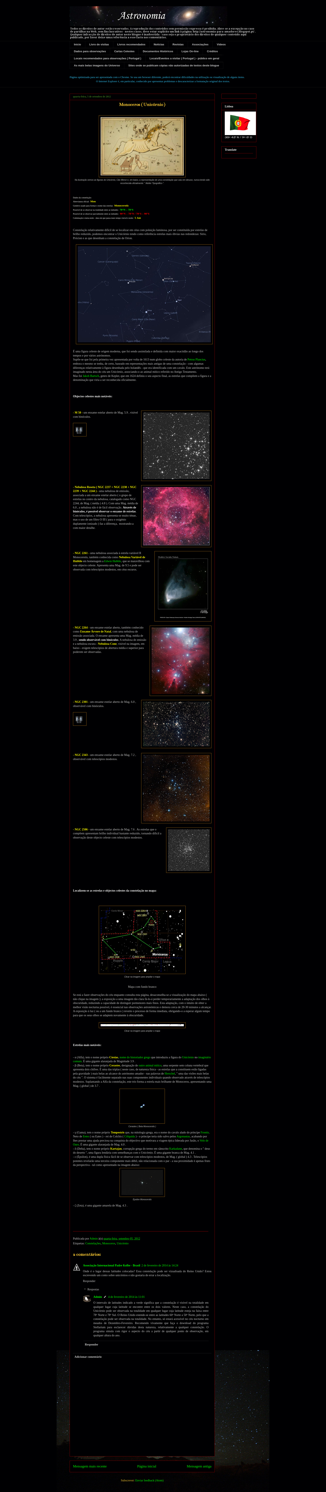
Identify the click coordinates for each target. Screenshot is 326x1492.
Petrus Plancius (196, 359)
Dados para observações (90, 51)
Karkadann (175, 1148)
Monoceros (108, 1243)
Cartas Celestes (124, 51)
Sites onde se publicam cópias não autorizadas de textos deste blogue (173, 65)
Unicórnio (188, 1057)
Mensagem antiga (199, 1466)
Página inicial (146, 1466)
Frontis (205, 1132)
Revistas (178, 44)
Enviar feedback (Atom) (149, 1480)
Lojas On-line (190, 51)
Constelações (93, 1243)
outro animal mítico (150, 1065)
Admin (97, 1296)
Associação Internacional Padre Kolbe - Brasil (111, 1265)
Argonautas (183, 1136)
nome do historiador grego (135, 1057)
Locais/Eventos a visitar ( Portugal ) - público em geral (184, 58)
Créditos (212, 51)
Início (77, 44)
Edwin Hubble (112, 561)
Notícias (159, 44)
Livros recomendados (131, 44)
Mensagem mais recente (90, 1466)
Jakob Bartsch (91, 376)
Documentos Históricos (158, 51)
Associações (200, 44)
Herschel (170, 1073)
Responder (89, 1281)
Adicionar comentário (88, 1356)
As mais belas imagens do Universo (97, 65)
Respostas (93, 1289)
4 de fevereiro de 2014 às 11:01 (126, 1296)
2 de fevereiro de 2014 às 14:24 (159, 1265)
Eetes (86, 1136)
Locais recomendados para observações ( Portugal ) (107, 58)
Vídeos (221, 44)
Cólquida (129, 1136)
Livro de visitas (99, 44)
